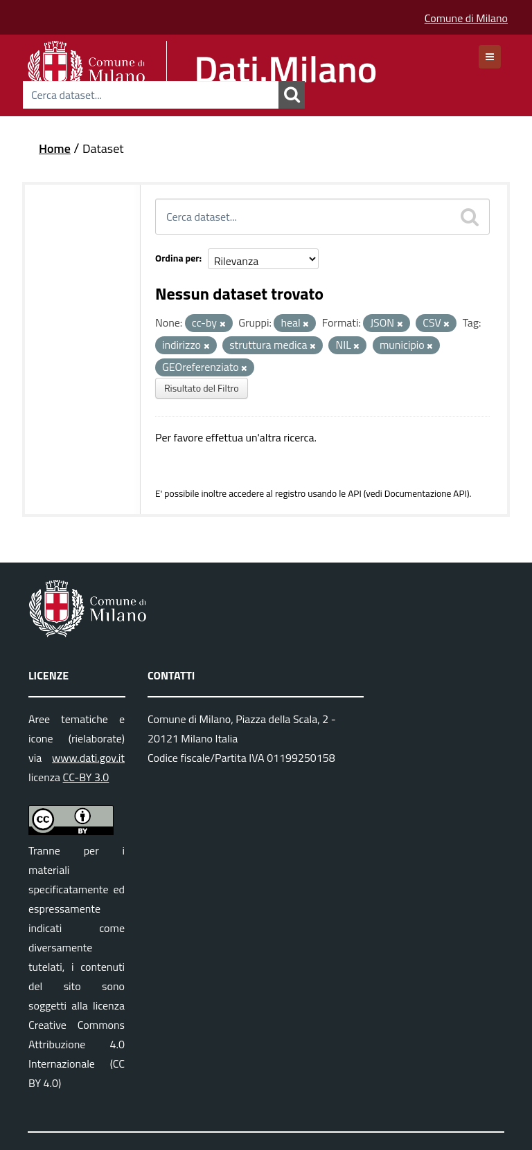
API (355, 493)
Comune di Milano (466, 18)
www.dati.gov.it (88, 757)
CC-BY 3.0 (86, 777)
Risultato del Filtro (201, 388)
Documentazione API (425, 493)
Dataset (103, 148)
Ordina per (177, 257)
